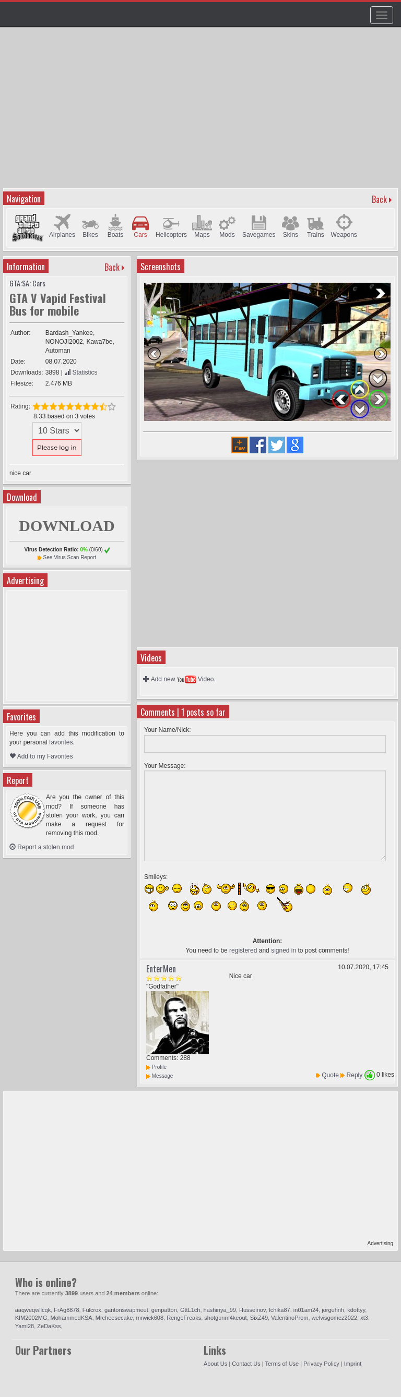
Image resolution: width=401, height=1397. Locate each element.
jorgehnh (333, 1310)
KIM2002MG (31, 1318)
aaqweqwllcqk (33, 1310)
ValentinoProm (289, 1318)
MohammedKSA (71, 1318)
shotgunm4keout (225, 1318)
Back (379, 199)
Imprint (353, 1363)
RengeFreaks (184, 1318)
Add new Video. (179, 679)
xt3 (364, 1318)
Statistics (80, 372)
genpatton (164, 1310)
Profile (156, 1067)
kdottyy (356, 1310)
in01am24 (306, 1310)
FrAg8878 (66, 1310)
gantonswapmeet (126, 1310)
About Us (215, 1363)
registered (243, 950)
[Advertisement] (201, 113)
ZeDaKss (49, 1326)
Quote (330, 1075)
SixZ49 (259, 1318)
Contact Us (246, 1363)
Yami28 (24, 1326)
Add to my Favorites (41, 756)
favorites (61, 742)
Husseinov (252, 1310)
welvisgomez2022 (334, 1318)
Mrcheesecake (114, 1318)
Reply (355, 1075)
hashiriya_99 (220, 1310)
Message (159, 1076)
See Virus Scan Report (70, 557)
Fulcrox (91, 1310)
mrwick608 (149, 1318)
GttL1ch (190, 1310)
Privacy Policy (321, 1363)
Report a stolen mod (41, 847)
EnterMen (161, 968)
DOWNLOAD (66, 525)
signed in (283, 950)
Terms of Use (282, 1363)
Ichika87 (279, 1310)
